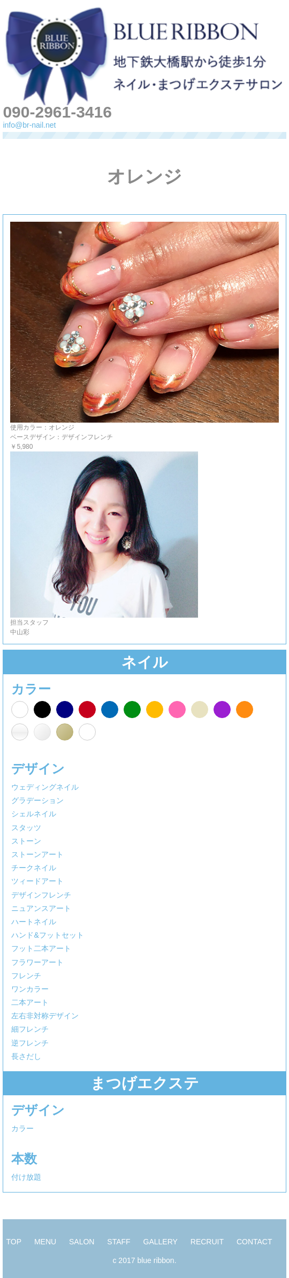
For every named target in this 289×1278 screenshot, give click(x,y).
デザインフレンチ (41, 895)
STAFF (118, 1241)
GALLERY (160, 1241)
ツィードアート (37, 881)
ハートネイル (33, 921)
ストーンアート (37, 854)
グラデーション (37, 800)
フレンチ (26, 975)
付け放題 (26, 1177)
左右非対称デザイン (45, 1015)
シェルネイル (33, 813)
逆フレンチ (30, 1043)
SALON (81, 1241)
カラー (22, 1128)
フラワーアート (37, 962)
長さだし (26, 1056)
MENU (45, 1241)
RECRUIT (207, 1241)
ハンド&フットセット (47, 935)
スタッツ (26, 827)
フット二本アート (41, 948)
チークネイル (33, 867)
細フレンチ (30, 1029)
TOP (13, 1241)
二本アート (30, 1002)
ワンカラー (30, 989)
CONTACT (254, 1241)
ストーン (26, 841)
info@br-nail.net (29, 125)
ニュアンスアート (41, 908)
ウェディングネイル (45, 787)
